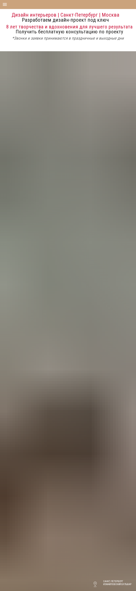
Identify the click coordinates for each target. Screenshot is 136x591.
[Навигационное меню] (5, 4)
